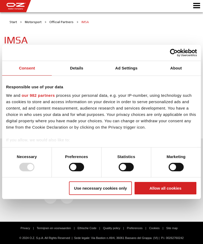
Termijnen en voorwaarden (54, 228)
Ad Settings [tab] (126, 68)
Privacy (25, 228)
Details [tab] (76, 68)
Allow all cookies (165, 188)
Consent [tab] (27, 68)
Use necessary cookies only (100, 188)
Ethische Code (86, 228)
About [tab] (176, 68)
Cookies (154, 228)
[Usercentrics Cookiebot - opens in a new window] (174, 53)
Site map (172, 228)
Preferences (134, 228)
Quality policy (111, 228)
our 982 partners (38, 95)
